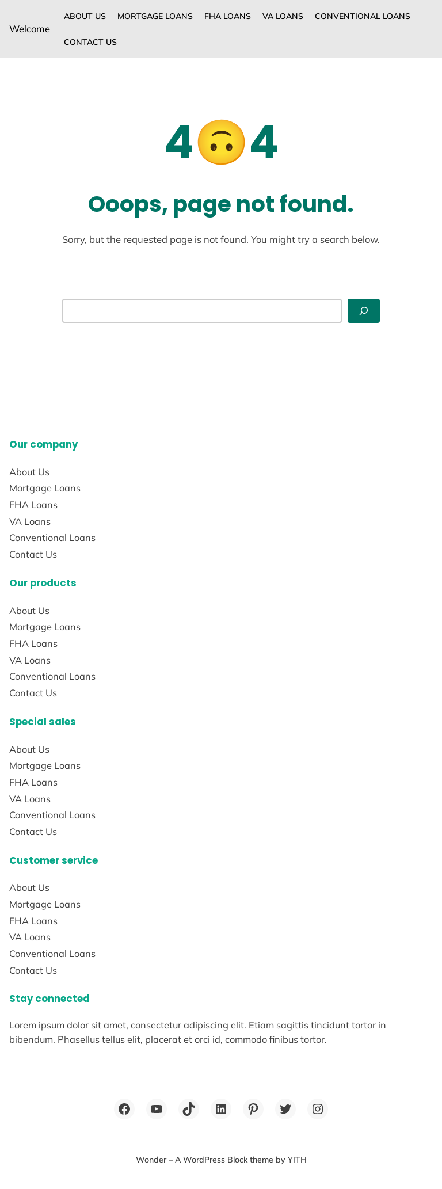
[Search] (364, 310)
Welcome (29, 28)
